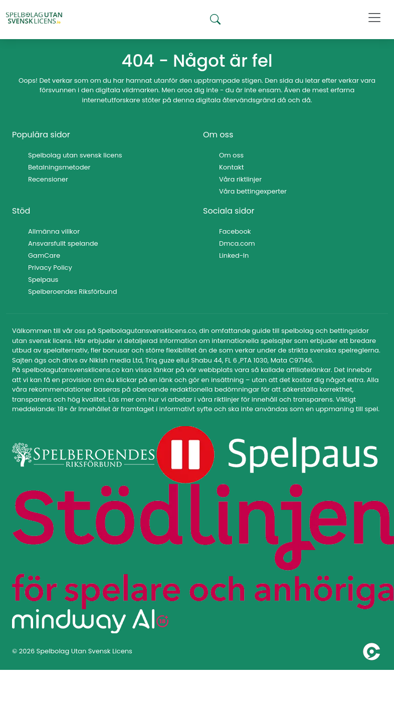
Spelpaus (43, 279)
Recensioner (48, 179)
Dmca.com (237, 243)
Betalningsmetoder (59, 167)
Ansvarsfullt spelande (63, 243)
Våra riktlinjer (240, 179)
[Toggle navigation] (374, 17)
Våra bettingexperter (253, 191)
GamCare (44, 255)
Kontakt (231, 167)
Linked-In (234, 255)
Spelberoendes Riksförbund (72, 291)
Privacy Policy (50, 267)
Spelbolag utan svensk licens (75, 155)
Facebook (235, 231)
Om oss (231, 155)
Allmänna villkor (54, 231)
